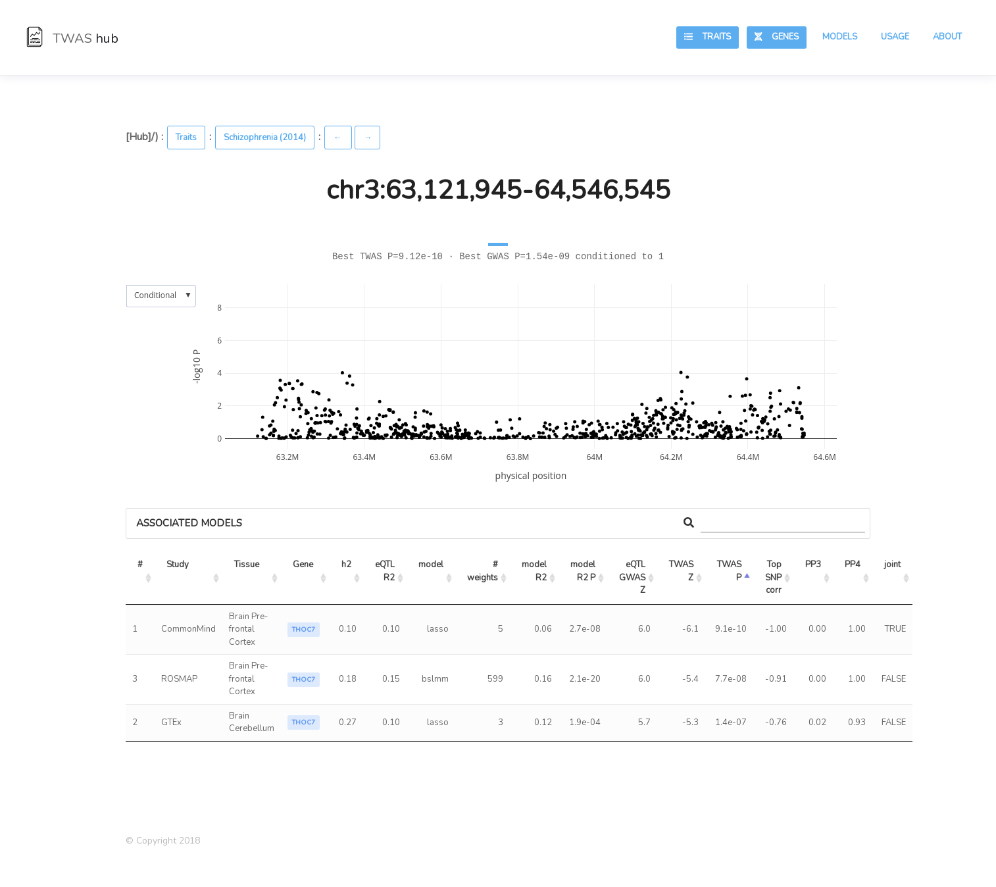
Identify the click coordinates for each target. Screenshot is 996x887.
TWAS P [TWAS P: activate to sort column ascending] (730, 571)
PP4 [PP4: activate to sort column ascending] (852, 564)
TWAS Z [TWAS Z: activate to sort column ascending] (682, 571)
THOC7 (303, 629)
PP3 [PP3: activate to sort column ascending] (813, 564)
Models (839, 37)
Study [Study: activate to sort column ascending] (177, 564)
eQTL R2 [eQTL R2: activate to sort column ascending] (386, 571)
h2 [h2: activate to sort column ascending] (346, 564)
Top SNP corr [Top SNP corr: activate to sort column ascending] (774, 577)
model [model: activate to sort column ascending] (430, 564)
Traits (707, 37)
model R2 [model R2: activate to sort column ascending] (535, 571)
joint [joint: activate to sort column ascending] (892, 564)
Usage (895, 37)
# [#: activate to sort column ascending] (140, 564)
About (947, 37)
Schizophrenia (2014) (265, 137)
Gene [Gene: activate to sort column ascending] (303, 564)
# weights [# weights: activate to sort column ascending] (483, 571)
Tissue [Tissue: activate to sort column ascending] (246, 564)
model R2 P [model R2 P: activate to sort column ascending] (583, 571)
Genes (777, 37)
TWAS (72, 38)
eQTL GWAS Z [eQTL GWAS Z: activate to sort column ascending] (633, 577)
